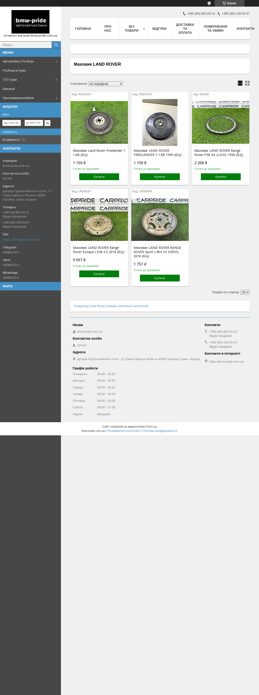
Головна (83, 28)
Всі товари (131, 28)
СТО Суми (10, 79)
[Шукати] (56, 44)
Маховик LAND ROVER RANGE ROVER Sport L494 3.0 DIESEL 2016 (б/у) (157, 252)
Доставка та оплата (185, 28)
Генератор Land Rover (89, 306)
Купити (99, 177)
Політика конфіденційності (160, 431)
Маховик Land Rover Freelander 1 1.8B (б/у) (99, 152)
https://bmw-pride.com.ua (21, 239)
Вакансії (9, 89)
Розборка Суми (14, 70)
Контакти (245, 28)
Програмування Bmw (18, 98)
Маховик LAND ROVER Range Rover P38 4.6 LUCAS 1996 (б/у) (218, 152)
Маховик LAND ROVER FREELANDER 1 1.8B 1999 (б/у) (157, 152)
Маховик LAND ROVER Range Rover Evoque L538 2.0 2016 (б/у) (98, 250)
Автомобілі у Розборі (18, 61)
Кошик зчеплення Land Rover (128, 306)
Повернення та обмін (215, 28)
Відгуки (159, 28)
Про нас (107, 28)
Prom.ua (151, 426)
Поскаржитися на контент (123, 431)
